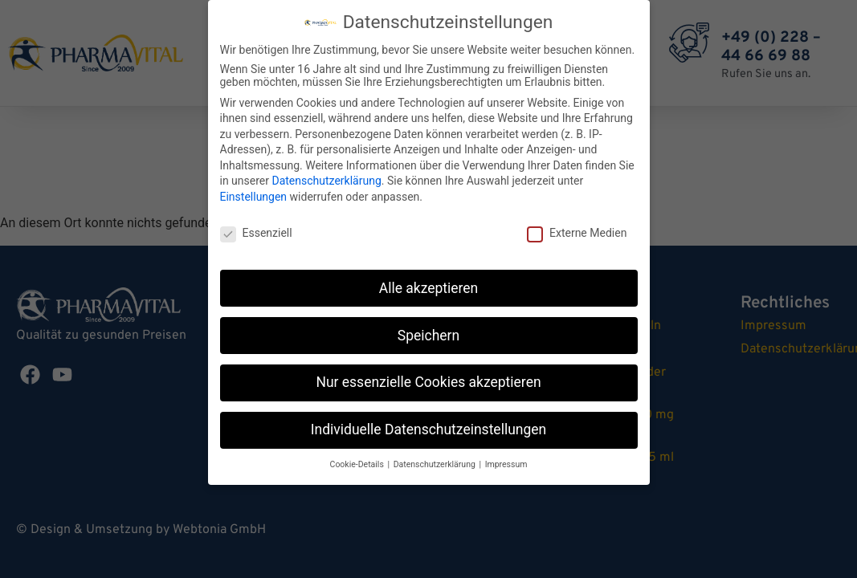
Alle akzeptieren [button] (429, 282)
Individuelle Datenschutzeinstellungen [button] (428, 423)
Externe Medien (576, 226)
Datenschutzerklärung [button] (436, 458)
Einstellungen (254, 190)
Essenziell (256, 226)
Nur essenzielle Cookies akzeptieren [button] (428, 376)
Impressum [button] (506, 458)
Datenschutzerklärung (326, 174)
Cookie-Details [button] (358, 458)
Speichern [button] (428, 329)
